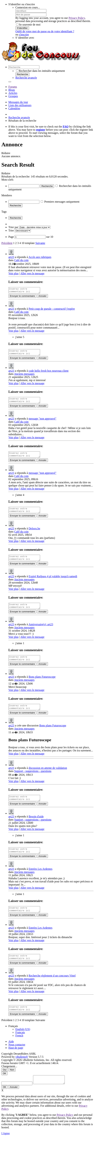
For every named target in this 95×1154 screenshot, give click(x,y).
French (19, 1050)
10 (23, 243)
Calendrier (14, 108)
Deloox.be (34, 533)
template (30, 243)
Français (20, 1047)
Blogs (11, 89)
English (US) (22, 1043)
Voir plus (13, 273)
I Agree (5, 1149)
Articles (12, 93)
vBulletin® (21, 1071)
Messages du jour (18, 102)
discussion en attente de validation (48, 777)
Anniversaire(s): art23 (41, 631)
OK (4, 1088)
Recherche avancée (26, 77)
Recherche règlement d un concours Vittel (52, 989)
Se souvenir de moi (28, 24)
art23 (11, 257)
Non (12, 1084)
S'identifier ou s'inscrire (21, 4)
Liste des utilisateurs (19, 105)
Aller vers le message (32, 273)
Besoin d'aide (36, 826)
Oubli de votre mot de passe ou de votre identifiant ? (44, 31)
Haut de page (15, 1062)
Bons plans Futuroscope (42, 685)
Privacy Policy (77, 17)
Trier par (13, 227)
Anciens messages (24, 375)
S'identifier (22, 28)
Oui (4, 1084)
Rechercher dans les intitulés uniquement (40, 70)
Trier (11, 230)
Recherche (22, 74)
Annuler (42, 297)
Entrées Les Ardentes (40, 880)
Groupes (13, 96)
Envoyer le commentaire (22, 297)
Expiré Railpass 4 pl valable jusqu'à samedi (53, 582)
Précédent (6, 243)
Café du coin (21, 260)
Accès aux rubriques (40, 257)
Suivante (40, 243)
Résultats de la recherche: (15, 176)
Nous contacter (16, 1059)
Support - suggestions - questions (32, 780)
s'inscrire (24, 34)
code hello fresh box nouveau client (49, 372)
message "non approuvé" (43, 421)
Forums (12, 86)
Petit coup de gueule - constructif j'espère (52, 309)
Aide (11, 1056)
